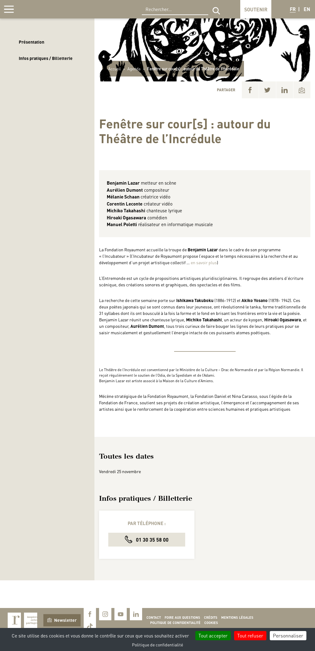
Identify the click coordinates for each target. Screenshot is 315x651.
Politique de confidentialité (175, 623)
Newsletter (62, 620)
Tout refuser (250, 635)
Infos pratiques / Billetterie (46, 58)
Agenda (134, 68)
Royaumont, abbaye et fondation (48, 9)
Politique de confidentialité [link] (157, 644)
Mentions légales (237, 617)
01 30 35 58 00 (147, 539)
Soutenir (255, 9)
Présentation (31, 42)
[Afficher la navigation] (9, 9)
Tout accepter (213, 635)
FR (293, 9)
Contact (153, 617)
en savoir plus (204, 262)
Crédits (210, 617)
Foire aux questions (182, 617)
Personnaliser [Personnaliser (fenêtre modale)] (288, 635)
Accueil (114, 68)
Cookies (211, 623)
